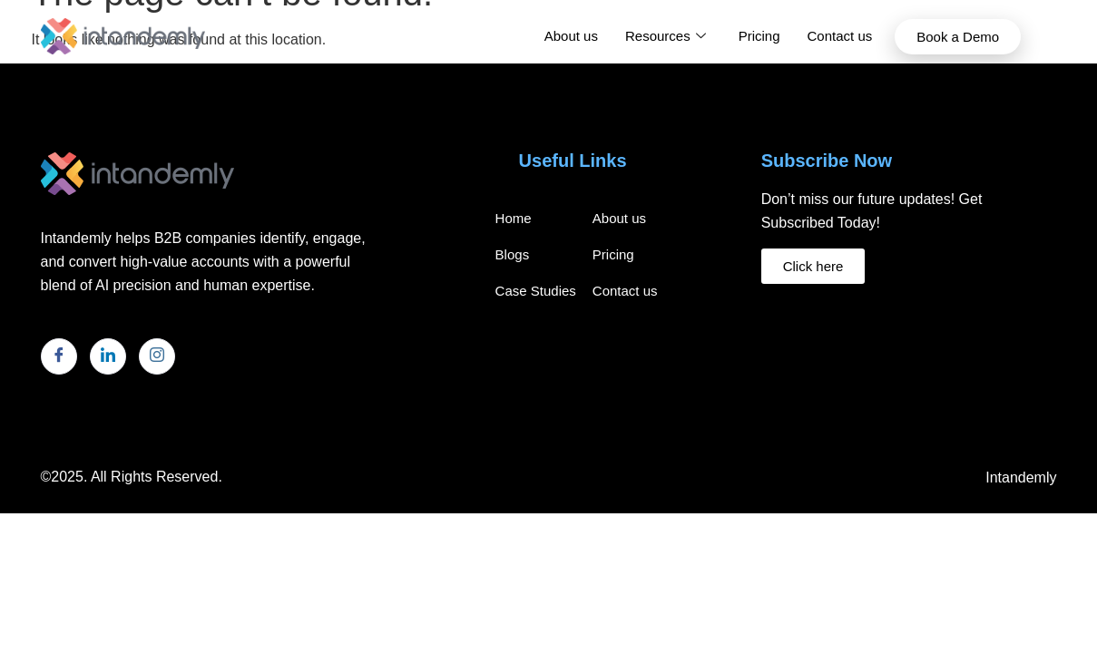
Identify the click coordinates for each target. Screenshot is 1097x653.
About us (571, 36)
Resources (665, 36)
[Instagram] (157, 356)
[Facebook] (59, 356)
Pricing (759, 36)
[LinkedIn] (108, 356)
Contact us (840, 36)
